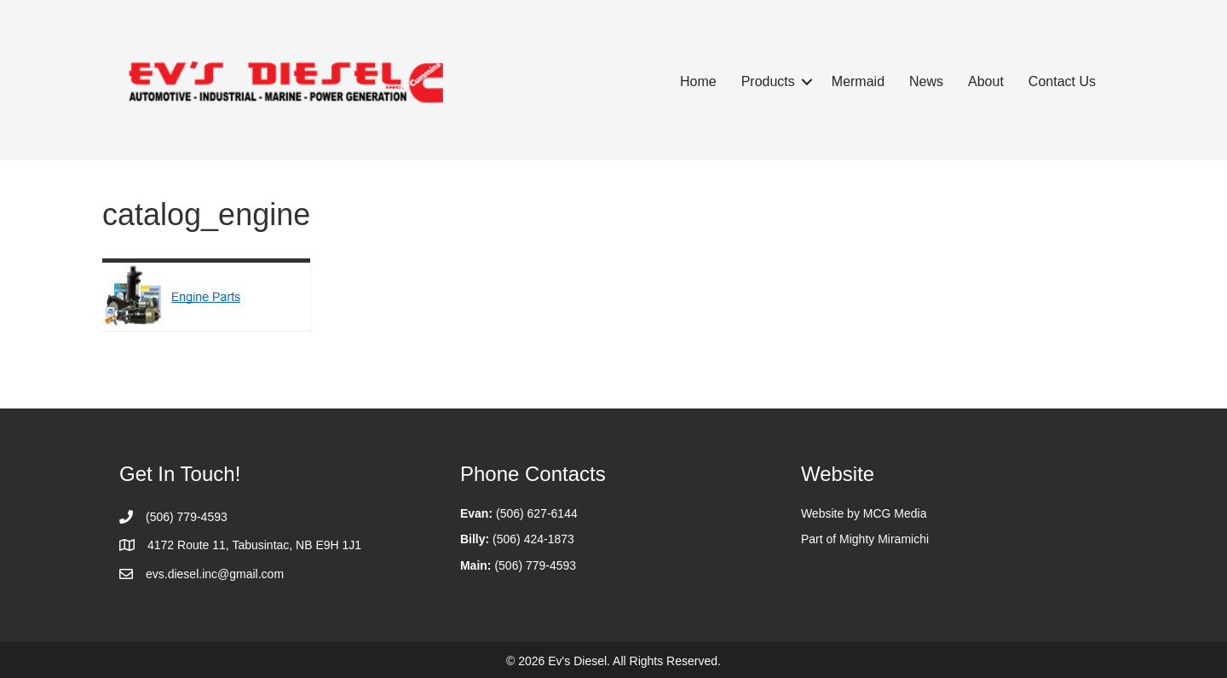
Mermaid (858, 81)
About (986, 81)
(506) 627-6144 (537, 513)
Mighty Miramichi (884, 539)
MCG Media (895, 513)
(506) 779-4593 (535, 565)
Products (768, 81)
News (926, 81)
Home (698, 81)
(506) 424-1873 (533, 539)
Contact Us (1062, 81)
